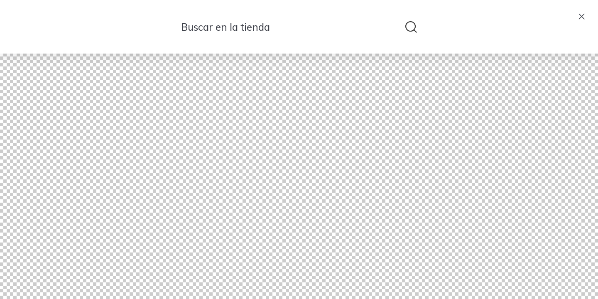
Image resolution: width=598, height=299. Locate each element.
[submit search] (411, 27)
